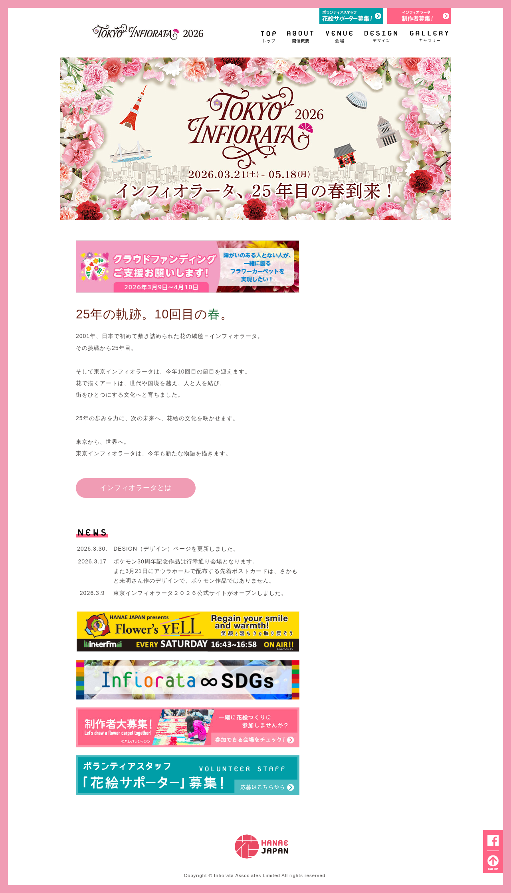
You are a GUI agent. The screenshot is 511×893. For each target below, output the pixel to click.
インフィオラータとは (136, 488)
